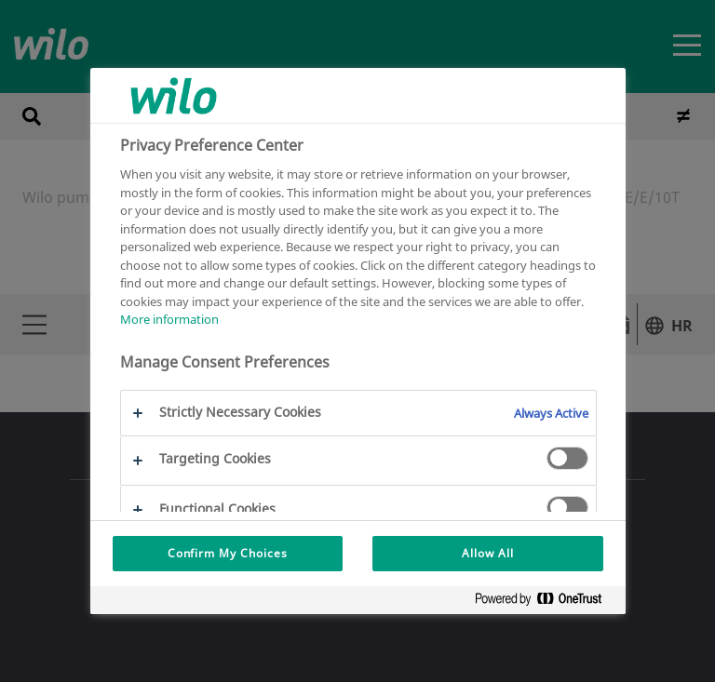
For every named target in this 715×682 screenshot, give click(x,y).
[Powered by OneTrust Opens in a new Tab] (545, 602)
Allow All (488, 553)
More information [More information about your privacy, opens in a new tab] (169, 319)
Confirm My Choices (228, 553)
